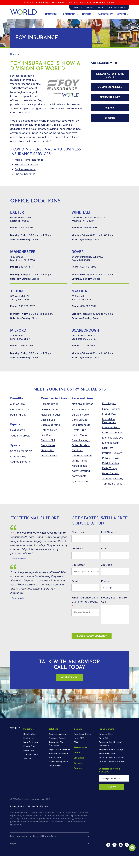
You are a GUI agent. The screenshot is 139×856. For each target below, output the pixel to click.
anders (20, 461)
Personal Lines (110, 98)
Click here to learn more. (101, 2)
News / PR (79, 738)
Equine (110, 109)
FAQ (76, 742)
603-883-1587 (84, 306)
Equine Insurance (25, 169)
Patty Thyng (109, 468)
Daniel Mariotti (49, 409)
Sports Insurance (25, 174)
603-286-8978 (22, 306)
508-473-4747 (22, 345)
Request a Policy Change (111, 749)
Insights (86, 14)
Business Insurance (26, 164)
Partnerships (105, 14)
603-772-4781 (22, 227)
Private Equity (30, 746)
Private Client (55, 757)
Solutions (69, 14)
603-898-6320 (84, 227)
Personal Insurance (58, 753)
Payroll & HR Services (59, 749)
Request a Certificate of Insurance (110, 744)
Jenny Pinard (80, 460)
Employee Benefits (58, 738)
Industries (51, 14)
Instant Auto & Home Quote (110, 76)
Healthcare (28, 738)
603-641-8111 (21, 267)
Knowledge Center (83, 734)
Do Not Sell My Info (38, 806)
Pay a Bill (103, 738)
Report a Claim (106, 734)
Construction (29, 734)
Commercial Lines (110, 87)
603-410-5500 (84, 267)
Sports (110, 119)
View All (27, 758)
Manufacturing (30, 742)
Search (123, 14)
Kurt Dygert (109, 403)
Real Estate (28, 750)
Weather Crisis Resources (111, 757)
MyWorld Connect (108, 753)
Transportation (30, 754)
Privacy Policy (17, 806)
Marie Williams (111, 427)
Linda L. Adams (111, 409)
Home (13, 54)
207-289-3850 (84, 345)
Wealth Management (58, 761)
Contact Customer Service (111, 761)
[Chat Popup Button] (130, 845)
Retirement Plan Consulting (56, 744)
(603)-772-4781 (70, 677)
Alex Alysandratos (82, 403)
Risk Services (55, 765)
